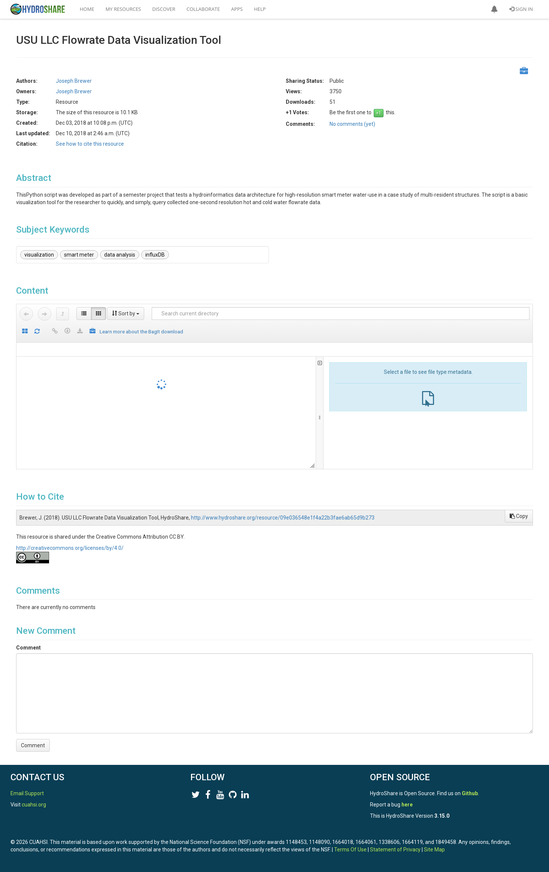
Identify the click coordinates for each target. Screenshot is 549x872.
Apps (237, 9)
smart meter (79, 255)
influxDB (155, 255)
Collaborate (203, 9)
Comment (28, 648)
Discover (164, 9)
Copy (519, 516)
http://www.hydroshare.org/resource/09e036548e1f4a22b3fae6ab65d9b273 (282, 518)
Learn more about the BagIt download (141, 331)
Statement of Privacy (395, 850)
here (407, 805)
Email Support (27, 793)
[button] (494, 9)
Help (260, 9)
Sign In (521, 9)
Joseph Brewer (74, 81)
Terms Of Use (350, 850)
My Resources (123, 9)
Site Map (434, 850)
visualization (39, 255)
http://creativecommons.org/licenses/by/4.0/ (70, 548)
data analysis (119, 255)
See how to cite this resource (90, 144)
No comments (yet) (352, 124)
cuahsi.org (34, 805)
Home (87, 9)
